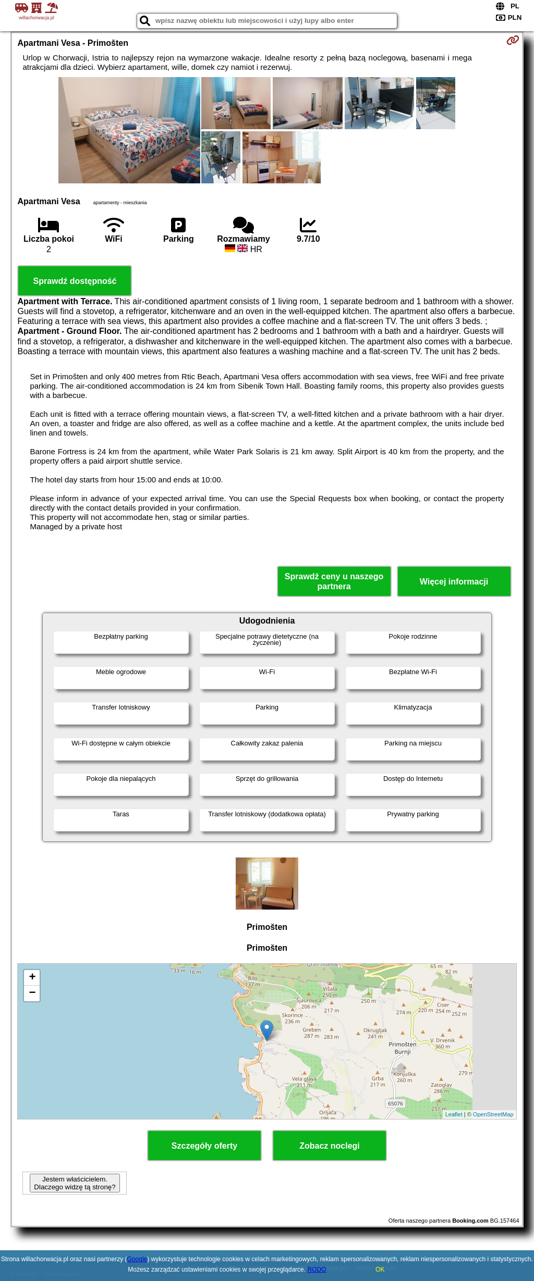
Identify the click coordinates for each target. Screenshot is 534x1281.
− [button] (32, 993)
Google (137, 1259)
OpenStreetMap (493, 1114)
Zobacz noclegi (329, 1145)
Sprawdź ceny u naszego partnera (334, 581)
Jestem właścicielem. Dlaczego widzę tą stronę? (74, 1183)
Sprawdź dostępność (74, 281)
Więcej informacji (454, 581)
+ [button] (32, 978)
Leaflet (454, 1114)
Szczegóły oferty (204, 1145)
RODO (316, 1269)
